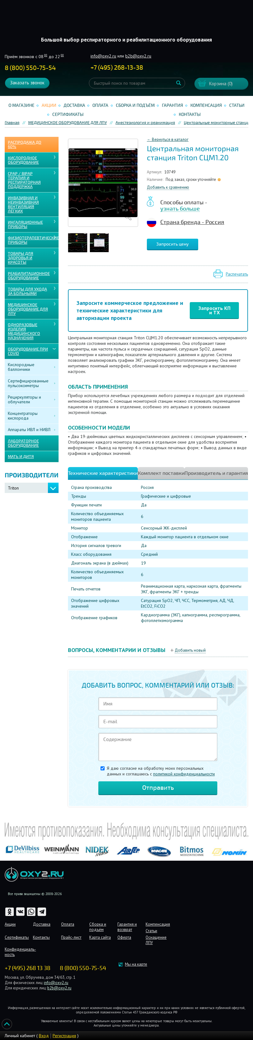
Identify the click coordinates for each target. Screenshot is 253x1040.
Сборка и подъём (135, 105)
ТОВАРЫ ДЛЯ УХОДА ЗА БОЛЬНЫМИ (27, 291)
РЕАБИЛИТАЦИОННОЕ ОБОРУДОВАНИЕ (29, 276)
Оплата (100, 105)
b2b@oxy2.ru (138, 56)
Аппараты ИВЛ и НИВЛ (29, 429)
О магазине (21, 105)
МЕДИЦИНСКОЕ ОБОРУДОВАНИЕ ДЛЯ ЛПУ (67, 122)
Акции (49, 105)
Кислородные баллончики (21, 367)
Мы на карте (136, 964)
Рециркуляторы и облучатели (24, 399)
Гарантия (172, 105)
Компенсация (206, 105)
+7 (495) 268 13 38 (27, 968)
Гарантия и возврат (127, 927)
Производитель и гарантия (216, 473)
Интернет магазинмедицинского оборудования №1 (126, 23)
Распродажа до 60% (24, 144)
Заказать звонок (27, 83)
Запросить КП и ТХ (214, 310)
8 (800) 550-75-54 (30, 68)
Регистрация (64, 1035)
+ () (116, 68)
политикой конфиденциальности (184, 774)
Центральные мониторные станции (218, 122)
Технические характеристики (103, 473)
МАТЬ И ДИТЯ (21, 456)
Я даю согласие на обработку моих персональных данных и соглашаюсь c (161, 771)
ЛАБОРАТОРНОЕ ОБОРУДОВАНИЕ (23, 443)
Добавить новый (190, 650)
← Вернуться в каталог (167, 139)
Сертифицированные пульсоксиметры (28, 383)
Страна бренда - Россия (192, 222)
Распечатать (237, 274)
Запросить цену (172, 244)
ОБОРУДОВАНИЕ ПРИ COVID (28, 351)
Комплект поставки (161, 473)
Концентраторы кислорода (23, 416)
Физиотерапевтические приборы (33, 240)
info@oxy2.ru (103, 56)
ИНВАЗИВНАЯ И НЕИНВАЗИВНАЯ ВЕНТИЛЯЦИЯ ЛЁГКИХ (23, 205)
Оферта (124, 937)
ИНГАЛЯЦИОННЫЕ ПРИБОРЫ (25, 224)
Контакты (190, 114)
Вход (44, 1035)
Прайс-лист (71, 937)
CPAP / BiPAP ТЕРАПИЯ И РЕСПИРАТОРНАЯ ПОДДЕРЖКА (24, 180)
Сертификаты (68, 114)
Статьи (237, 105)
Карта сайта (100, 937)
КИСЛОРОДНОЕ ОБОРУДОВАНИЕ (23, 160)
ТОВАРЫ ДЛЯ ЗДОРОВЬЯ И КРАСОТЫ (20, 258)
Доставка (74, 105)
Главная (12, 122)
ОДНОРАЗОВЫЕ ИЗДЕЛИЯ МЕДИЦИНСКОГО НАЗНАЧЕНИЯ (24, 331)
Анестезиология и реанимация (145, 122)
